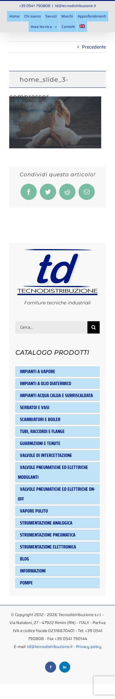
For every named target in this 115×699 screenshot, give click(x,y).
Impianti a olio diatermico (45, 383)
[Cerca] (93, 327)
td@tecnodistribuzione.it (75, 6)
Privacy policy (89, 646)
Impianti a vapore (37, 371)
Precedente (94, 47)
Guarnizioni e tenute (40, 443)
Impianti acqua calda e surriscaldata (56, 395)
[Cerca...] (51, 327)
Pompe (26, 583)
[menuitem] (82, 26)
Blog (24, 559)
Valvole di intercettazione (46, 455)
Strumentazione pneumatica (47, 535)
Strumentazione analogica (46, 523)
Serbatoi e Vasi (34, 407)
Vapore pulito (34, 511)
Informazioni (33, 571)
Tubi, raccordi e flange (42, 431)
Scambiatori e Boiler (40, 419)
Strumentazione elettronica (48, 547)
